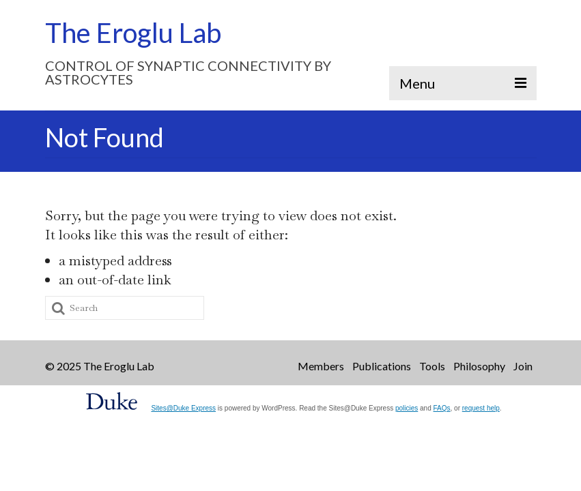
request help (481, 408)
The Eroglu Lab (133, 32)
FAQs (442, 408)
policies (406, 408)
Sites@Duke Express (183, 408)
